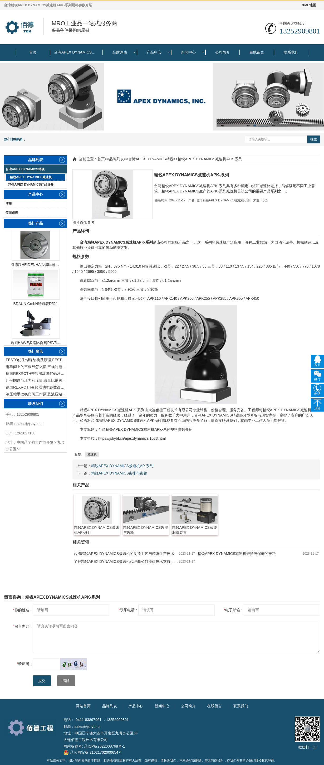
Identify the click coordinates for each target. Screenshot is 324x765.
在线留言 (256, 52)
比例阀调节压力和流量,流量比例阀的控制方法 (36, 380)
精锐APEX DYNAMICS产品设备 (30, 184)
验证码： (25, 664)
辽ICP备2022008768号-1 (104, 746)
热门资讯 (35, 351)
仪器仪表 (12, 213)
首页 (33, 52)
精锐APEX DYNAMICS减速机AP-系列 (122, 466)
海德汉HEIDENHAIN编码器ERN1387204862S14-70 (36, 265)
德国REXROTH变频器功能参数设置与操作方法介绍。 (36, 387)
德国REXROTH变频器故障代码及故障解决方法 (36, 373)
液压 (9, 204)
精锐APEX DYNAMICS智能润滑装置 (194, 530)
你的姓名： (23, 610)
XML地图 (309, 5)
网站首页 (83, 706)
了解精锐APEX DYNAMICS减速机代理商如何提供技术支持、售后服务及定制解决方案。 (126, 561)
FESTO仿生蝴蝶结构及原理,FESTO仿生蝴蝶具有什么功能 (36, 360)
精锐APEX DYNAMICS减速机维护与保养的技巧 (237, 553)
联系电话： (128, 610)
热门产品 (35, 223)
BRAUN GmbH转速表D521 (35, 304)
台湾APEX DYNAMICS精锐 (76, 52)
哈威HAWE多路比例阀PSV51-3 (36, 343)
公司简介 (222, 52)
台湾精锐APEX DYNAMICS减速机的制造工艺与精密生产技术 (124, 553)
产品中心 (154, 52)
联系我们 (291, 52)
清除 (66, 681)
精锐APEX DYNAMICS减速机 (31, 177)
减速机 (92, 454)
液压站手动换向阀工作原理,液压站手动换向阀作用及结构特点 (36, 394)
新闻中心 (188, 52)
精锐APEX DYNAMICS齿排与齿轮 (119, 473)
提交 (42, 681)
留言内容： (23, 626)
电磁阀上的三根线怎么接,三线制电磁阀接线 (36, 367)
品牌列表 (119, 52)
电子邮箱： (234, 610)
